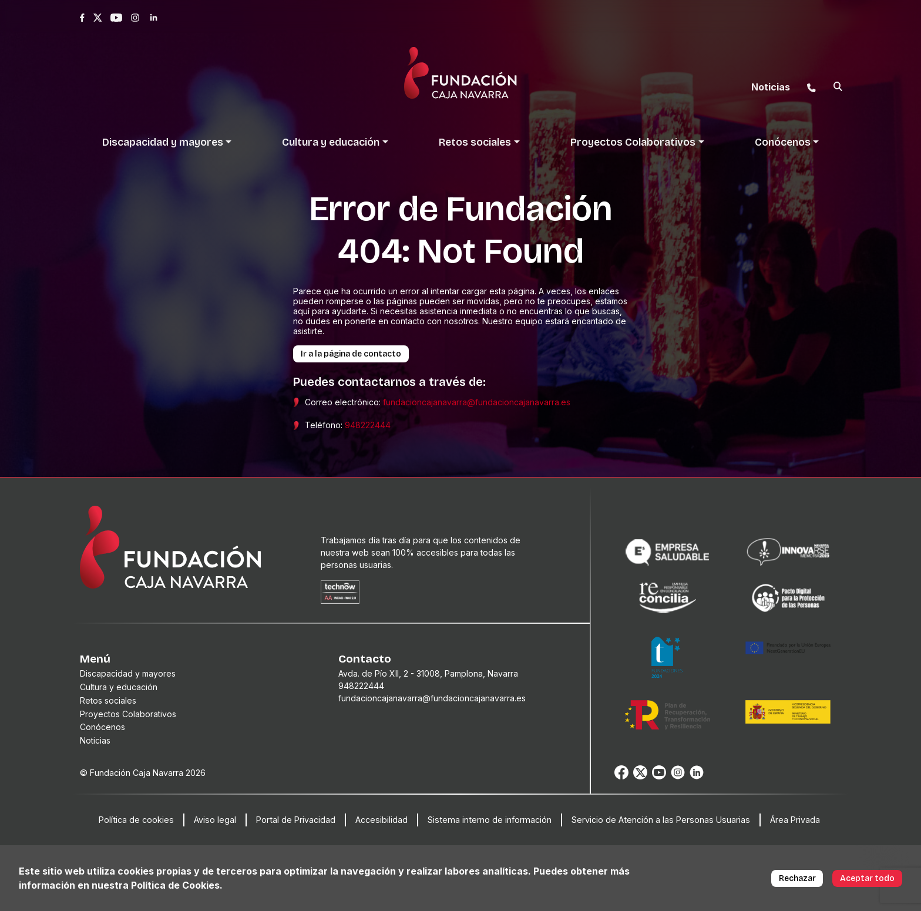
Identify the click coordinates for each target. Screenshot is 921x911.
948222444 (368, 425)
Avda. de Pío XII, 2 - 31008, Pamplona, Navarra (428, 673)
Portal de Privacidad (295, 820)
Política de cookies (136, 820)
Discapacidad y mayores (128, 673)
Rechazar (797, 878)
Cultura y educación (118, 687)
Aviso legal (215, 820)
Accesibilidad (381, 820)
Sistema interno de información (490, 820)
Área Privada (795, 820)
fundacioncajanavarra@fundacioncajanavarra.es (476, 402)
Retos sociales (108, 700)
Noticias (95, 740)
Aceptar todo (867, 878)
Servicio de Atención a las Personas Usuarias (661, 820)
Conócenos (102, 727)
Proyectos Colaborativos (128, 714)
